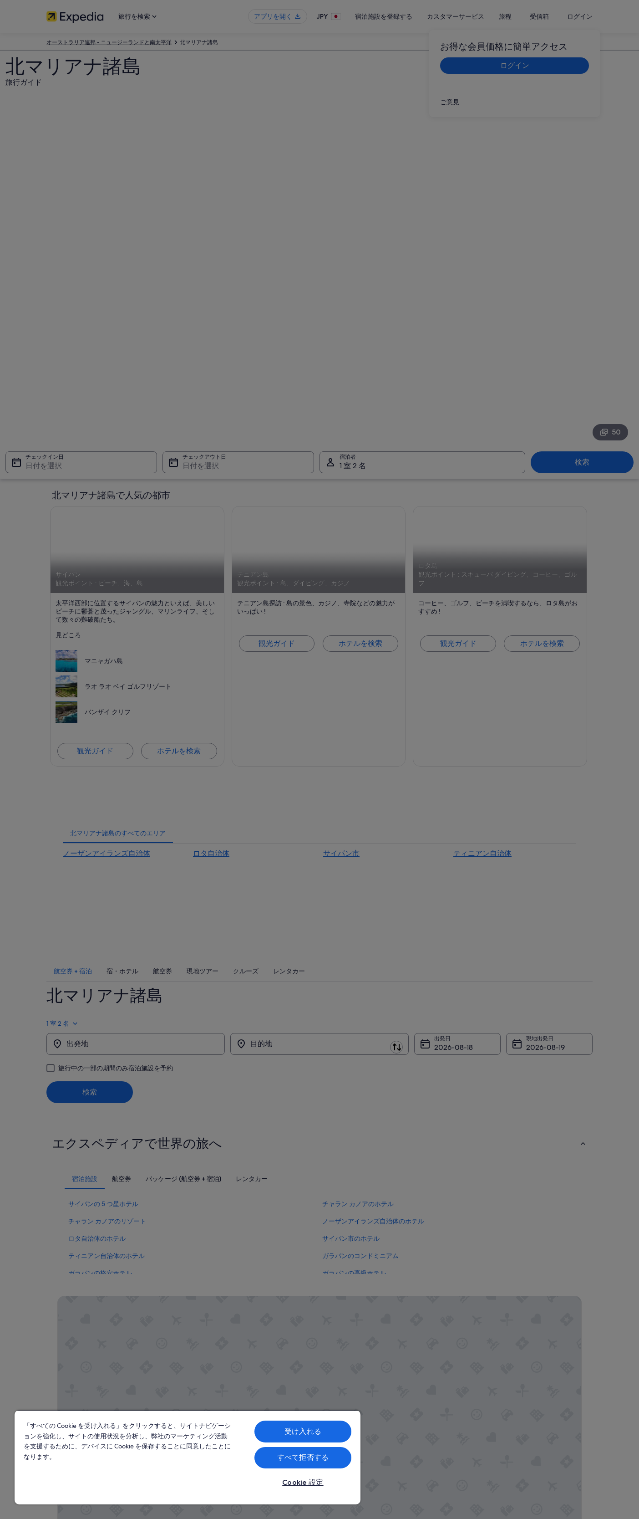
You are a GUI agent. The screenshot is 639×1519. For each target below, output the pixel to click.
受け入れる (302, 1431)
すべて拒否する (303, 1457)
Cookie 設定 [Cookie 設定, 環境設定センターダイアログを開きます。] (302, 1482)
